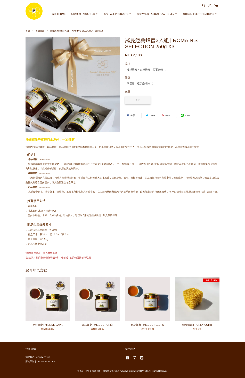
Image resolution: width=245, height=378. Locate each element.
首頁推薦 (40, 30)
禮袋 (127, 77)
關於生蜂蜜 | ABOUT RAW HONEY (157, 14)
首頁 (28, 30)
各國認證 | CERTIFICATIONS (200, 14)
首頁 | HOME (59, 14)
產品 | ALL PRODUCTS (117, 14)
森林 (30, 173)
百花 (30, 187)
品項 (127, 63)
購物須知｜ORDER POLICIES (40, 361)
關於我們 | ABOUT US (84, 14)
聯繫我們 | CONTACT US (38, 357)
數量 (127, 91)
